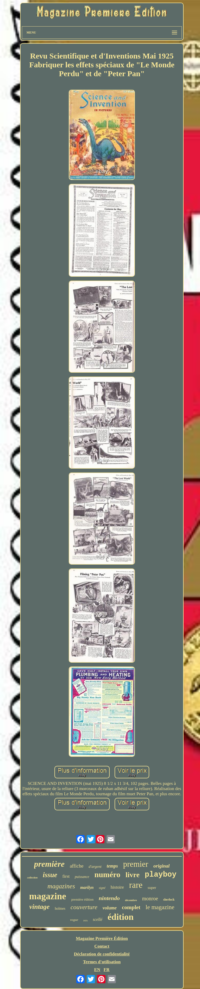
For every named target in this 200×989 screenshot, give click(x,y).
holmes (60, 908)
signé (102, 888)
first (66, 876)
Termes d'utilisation (102, 961)
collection (32, 877)
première (49, 864)
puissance (82, 877)
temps (112, 866)
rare (135, 885)
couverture (84, 907)
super (152, 887)
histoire (117, 887)
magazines (61, 886)
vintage (39, 906)
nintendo (109, 898)
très (85, 920)
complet (131, 907)
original (161, 866)
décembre (131, 900)
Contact (101, 946)
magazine (47, 896)
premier (135, 864)
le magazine (160, 907)
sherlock (168, 899)
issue (50, 875)
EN (97, 969)
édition (121, 917)
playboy (161, 874)
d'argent (95, 866)
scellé (97, 919)
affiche (76, 866)
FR (107, 969)
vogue (74, 920)
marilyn (87, 887)
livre (133, 875)
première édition (82, 899)
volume (110, 907)
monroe (150, 898)
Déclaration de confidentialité (102, 954)
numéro (107, 874)
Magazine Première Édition (102, 938)
